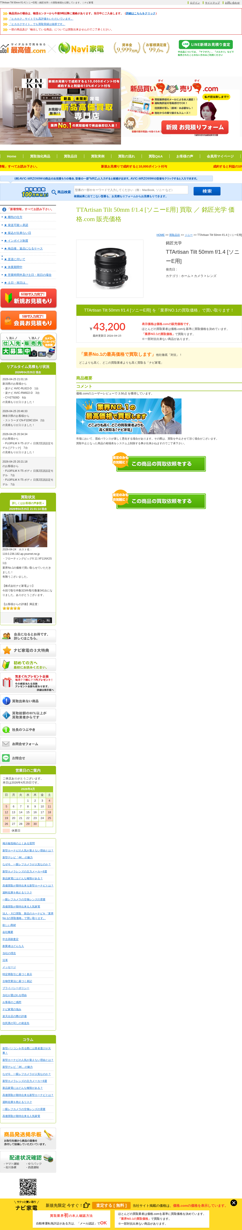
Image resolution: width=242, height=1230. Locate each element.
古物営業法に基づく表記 (17, 981)
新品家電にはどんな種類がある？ (22, 878)
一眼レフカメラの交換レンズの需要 (23, 899)
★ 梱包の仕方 (13, 217)
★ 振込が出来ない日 (17, 233)
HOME (161, 235)
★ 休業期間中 (13, 267)
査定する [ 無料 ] (111, 1205)
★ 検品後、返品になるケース (23, 248)
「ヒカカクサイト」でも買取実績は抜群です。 (37, 24)
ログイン (195, 2)
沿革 (5, 960)
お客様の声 (184, 156)
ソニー (189, 235)
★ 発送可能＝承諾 (16, 225)
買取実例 (97, 156)
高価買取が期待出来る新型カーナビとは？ (28, 885)
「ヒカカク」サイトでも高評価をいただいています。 (41, 18)
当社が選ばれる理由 (14, 995)
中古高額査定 (10, 939)
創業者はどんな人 (13, 946)
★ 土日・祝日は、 (16, 282)
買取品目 (70, 156)
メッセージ (9, 967)
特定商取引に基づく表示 (17, 974)
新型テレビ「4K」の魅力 (17, 857)
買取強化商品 (40, 156)
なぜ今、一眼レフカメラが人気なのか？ (26, 864)
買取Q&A (156, 156)
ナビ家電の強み (11, 1009)
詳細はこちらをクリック (141, 13)
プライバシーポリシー (15, 988)
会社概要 (7, 932)
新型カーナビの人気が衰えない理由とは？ (28, 850)
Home (11, 156)
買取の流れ (126, 156)
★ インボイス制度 (16, 240)
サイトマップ (212, 2)
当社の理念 (9, 953)
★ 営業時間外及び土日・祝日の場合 (28, 275)
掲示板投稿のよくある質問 (18, 843)
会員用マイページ (220, 156)
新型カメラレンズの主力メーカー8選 (24, 871)
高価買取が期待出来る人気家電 (21, 906)
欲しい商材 (9, 925)
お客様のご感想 (11, 1002)
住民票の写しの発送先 (15, 1023)
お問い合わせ (232, 2)
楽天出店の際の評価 (14, 1016)
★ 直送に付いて (14, 259)
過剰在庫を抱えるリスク (17, 892)
